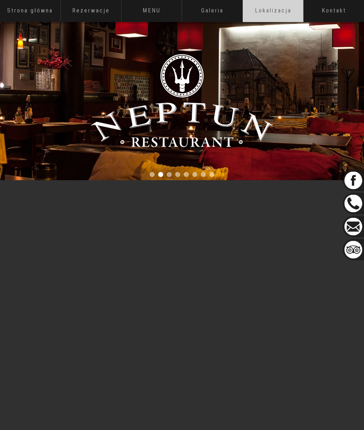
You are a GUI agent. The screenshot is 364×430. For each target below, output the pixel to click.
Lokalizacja (273, 10)
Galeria (212, 10)
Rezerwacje (91, 10)
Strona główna (30, 10)
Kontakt (334, 10)
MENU (152, 10)
